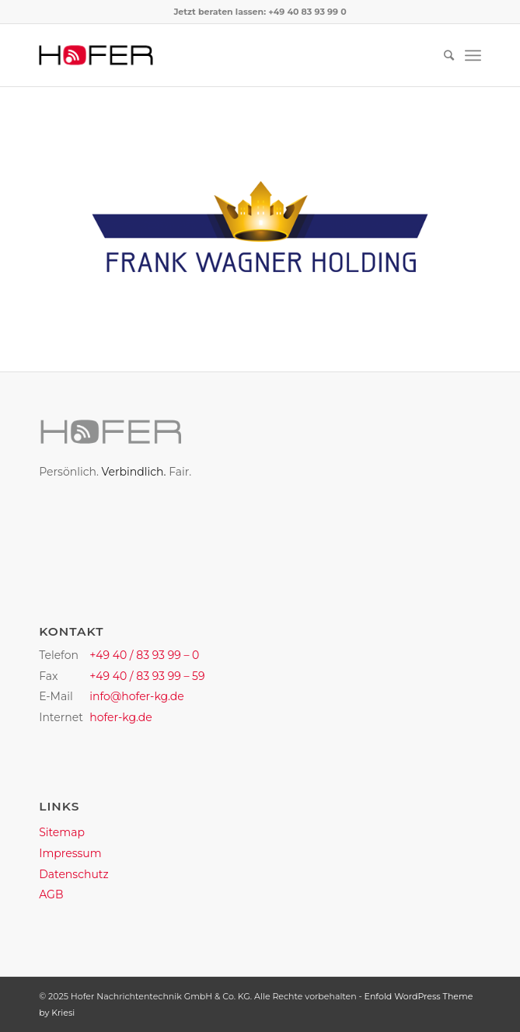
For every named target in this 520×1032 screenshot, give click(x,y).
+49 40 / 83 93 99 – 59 (146, 676)
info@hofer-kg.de (136, 696)
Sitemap (62, 832)
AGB (51, 894)
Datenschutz (73, 874)
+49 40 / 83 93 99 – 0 (144, 655)
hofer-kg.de (120, 717)
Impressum (70, 853)
